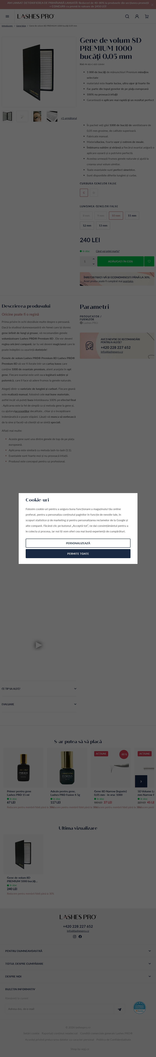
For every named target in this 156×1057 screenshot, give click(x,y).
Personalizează (78, 543)
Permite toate (78, 554)
